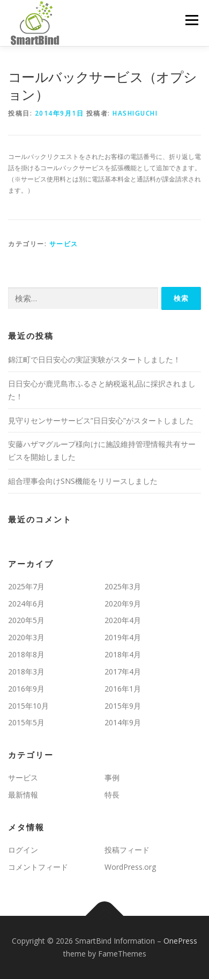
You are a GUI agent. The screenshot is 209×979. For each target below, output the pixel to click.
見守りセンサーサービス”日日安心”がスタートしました (100, 420)
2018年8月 (26, 654)
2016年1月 (122, 689)
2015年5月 (26, 722)
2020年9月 (122, 603)
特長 (112, 795)
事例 (112, 777)
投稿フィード (127, 850)
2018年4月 (122, 654)
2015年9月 (122, 706)
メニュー (191, 20)
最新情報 (23, 795)
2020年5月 (26, 620)
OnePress (180, 941)
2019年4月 (122, 637)
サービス (63, 243)
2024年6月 (26, 603)
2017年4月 (122, 671)
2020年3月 (26, 637)
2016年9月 (26, 689)
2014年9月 (122, 722)
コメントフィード (38, 867)
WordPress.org (130, 867)
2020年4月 (122, 620)
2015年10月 (28, 706)
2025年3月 (122, 586)
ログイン (23, 850)
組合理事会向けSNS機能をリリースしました (83, 481)
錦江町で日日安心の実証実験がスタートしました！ (94, 359)
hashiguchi (135, 113)
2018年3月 (26, 671)
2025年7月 (26, 586)
